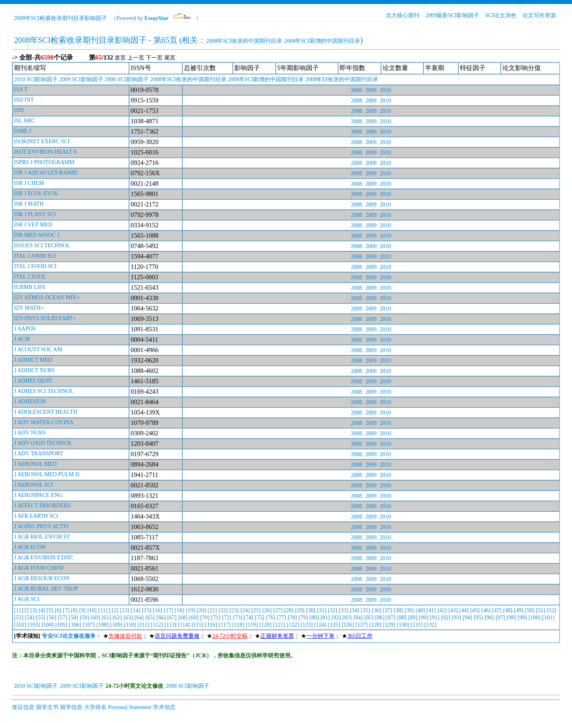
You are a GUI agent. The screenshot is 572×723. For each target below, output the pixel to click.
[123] (306, 625)
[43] (452, 610)
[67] (172, 618)
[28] (288, 610)
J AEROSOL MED (35, 464)
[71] (215, 618)
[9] (82, 610)
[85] (369, 618)
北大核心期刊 (402, 15)
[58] (73, 618)
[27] (277, 610)
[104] (48, 625)
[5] (49, 610)
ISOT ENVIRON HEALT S (45, 152)
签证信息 (23, 707)
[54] (29, 618)
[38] (398, 610)
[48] (507, 610)
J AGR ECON (30, 547)
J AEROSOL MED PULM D (46, 474)
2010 (385, 90)
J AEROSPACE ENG (38, 495)
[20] (201, 610)
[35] (365, 610)
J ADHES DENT (33, 381)
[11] (102, 610)
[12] (113, 610)
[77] (281, 618)
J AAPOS (25, 329)
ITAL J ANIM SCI (35, 256)
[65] (150, 618)
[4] (41, 610)
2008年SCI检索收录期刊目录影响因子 (60, 18)
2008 (356, 90)
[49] (518, 610)
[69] (193, 618)
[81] (325, 618)
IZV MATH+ (29, 308)
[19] (190, 610)
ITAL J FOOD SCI (35, 266)
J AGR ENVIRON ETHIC (44, 558)
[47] (497, 610)
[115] (197, 625)
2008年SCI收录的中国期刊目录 (244, 41)
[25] (255, 610)
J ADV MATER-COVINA (43, 422)
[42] (442, 610)
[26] (267, 610)
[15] (146, 610)
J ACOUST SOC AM (38, 349)
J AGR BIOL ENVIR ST (42, 537)
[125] (334, 625)
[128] (375, 625)
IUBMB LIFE (30, 287)
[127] (362, 625)
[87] (390, 618)
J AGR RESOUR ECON (41, 578)
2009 (371, 90)
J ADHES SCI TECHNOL (44, 391)
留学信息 (71, 707)
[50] (529, 610)
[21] (212, 610)
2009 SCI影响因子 (81, 79)
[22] (223, 610)
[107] (89, 625)
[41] (431, 610)
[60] (95, 618)
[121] (279, 625)
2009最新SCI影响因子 (452, 15)
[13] (124, 610)
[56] (51, 618)
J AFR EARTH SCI (36, 516)
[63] (128, 618)
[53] (18, 618)
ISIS (19, 110)
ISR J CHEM (29, 183)
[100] (534, 618)
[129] (389, 625)
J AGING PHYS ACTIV (41, 526)
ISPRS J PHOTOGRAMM (44, 162)
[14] (135, 610)
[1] (17, 610)
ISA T (21, 89)
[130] (403, 625)
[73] (237, 618)
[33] (343, 610)
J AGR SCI (26, 599)
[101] (548, 618)
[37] (387, 610)
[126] (348, 625)
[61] (106, 618)
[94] (467, 618)
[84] (358, 618)
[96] (489, 618)
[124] (320, 625)
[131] (417, 625)
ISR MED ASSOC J (36, 235)
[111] (143, 625)
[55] (40, 618)
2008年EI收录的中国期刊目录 (341, 79)
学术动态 (164, 707)
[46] (485, 610)
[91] (434, 618)
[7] (66, 610)
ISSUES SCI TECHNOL (42, 245)
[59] (84, 618)
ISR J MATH (29, 204)
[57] (62, 618)
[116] (211, 625)
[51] (540, 610)
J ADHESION (30, 402)
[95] (478, 618)
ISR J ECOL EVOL (36, 193)
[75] (259, 618)
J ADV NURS (30, 433)
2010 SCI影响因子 (36, 79)
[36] (376, 610)
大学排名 (95, 707)
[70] (204, 618)
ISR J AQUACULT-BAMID (46, 173)
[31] (321, 610)
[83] (347, 618)
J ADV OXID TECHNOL (43, 443)
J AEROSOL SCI (33, 485)
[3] (33, 610)
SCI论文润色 (500, 15)
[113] (171, 625)
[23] (234, 610)
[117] (225, 625)
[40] (420, 610)
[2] (25, 610)
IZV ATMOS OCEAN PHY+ (47, 297)
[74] (248, 618)
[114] (184, 625)
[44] (464, 610)
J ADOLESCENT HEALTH (45, 412)
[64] (139, 618)
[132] (430, 625)
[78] (292, 618)
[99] (522, 618)
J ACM (22, 339)
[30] (310, 610)
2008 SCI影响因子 (127, 79)
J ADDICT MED (33, 360)
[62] (117, 618)
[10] (92, 610)
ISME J (22, 131)
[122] (293, 625)
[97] (500, 618)
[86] (380, 618)
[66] (160, 618)
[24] (245, 610)
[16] (157, 610)
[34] (354, 610)
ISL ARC (24, 121)
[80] (314, 618)
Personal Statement (129, 707)
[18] (179, 610)
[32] (332, 610)
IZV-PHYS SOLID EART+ (45, 318)
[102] (20, 625)
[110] (130, 625)
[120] (265, 625)
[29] (299, 610)
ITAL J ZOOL (30, 277)
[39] (409, 610)
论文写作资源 (539, 15)
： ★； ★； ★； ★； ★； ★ (193, 636)
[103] (34, 625)
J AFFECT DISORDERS (42, 506)
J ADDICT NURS (34, 370)
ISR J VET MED (33, 225)
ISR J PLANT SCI (35, 214)
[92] (445, 618)
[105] (61, 625)
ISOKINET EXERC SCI (42, 141)
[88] (401, 618)
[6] (58, 610)
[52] (551, 610)
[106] (75, 625)
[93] (456, 618)
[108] (103, 625)
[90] (423, 618)
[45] (474, 610)
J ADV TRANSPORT (38, 454)
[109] (116, 625)
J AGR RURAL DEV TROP (46, 589)
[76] (270, 618)
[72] (226, 618)
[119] (252, 625)
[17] (168, 610)
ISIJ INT (24, 100)
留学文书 (47, 707)
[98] (511, 618)
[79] (303, 618)
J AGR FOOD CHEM (38, 568)
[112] (157, 625)
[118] (238, 625)
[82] (336, 618)
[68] (182, 618)
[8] (74, 610)
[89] (412, 618)
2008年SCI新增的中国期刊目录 (322, 41)
